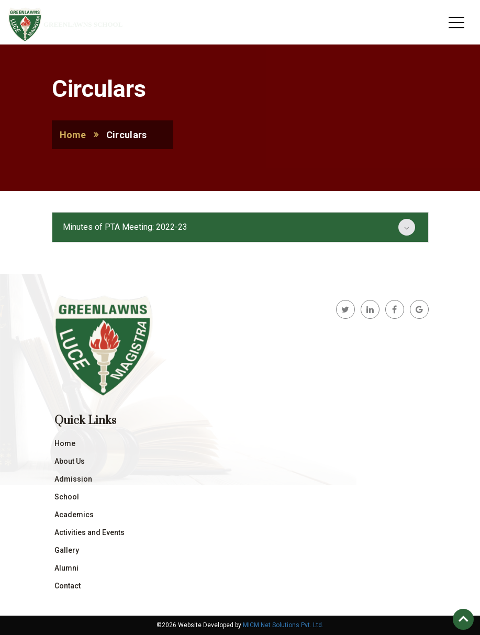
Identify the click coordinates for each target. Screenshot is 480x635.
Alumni (66, 568)
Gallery (66, 550)
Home (73, 134)
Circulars (126, 134)
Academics (74, 514)
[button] (240, 227)
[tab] (240, 227)
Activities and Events (89, 532)
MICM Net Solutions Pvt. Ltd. (283, 625)
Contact (67, 586)
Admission (73, 479)
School (66, 497)
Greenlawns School (82, 24)
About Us (69, 461)
